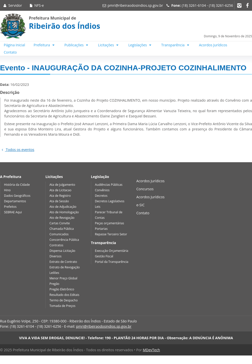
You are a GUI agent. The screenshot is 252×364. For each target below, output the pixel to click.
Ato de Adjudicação (62, 207)
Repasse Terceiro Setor (111, 234)
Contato (10, 52)
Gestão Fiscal (104, 256)
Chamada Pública (61, 229)
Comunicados (58, 234)
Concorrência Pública (64, 240)
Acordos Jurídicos (213, 45)
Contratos (56, 245)
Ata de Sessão (59, 201)
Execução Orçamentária (111, 251)
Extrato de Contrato (63, 262)
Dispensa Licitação (62, 251)
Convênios (102, 190)
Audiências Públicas (109, 185)
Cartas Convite (59, 223)
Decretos (101, 196)
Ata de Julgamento (62, 185)
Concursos (145, 189)
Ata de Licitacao (60, 190)
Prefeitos (10, 207)
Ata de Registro (60, 196)
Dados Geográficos (17, 196)
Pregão (54, 284)
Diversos (55, 256)
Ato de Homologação (64, 212)
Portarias (101, 229)
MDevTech (151, 349)
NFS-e (36, 5)
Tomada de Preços (62, 306)
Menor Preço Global (63, 278)
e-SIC (140, 205)
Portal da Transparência (111, 262)
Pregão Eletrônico (61, 289)
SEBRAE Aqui (13, 212)
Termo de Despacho (63, 300)
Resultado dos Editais (64, 295)
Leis (98, 207)
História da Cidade (17, 185)
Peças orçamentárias (109, 223)
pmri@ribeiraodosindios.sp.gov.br (135, 5)
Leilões (54, 273)
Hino (7, 190)
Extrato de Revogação (64, 267)
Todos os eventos (17, 149)
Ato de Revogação (61, 218)
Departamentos (15, 201)
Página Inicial (14, 45)
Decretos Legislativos (109, 201)
